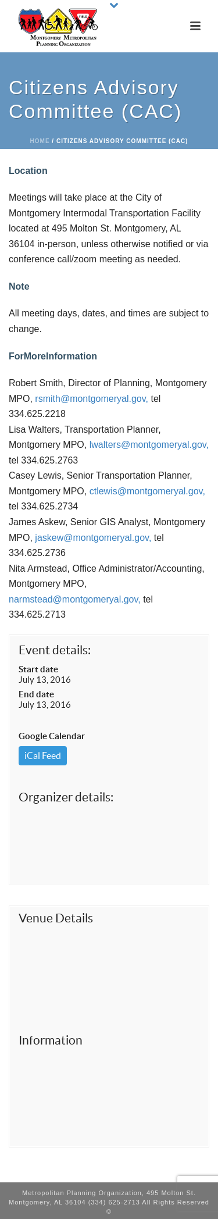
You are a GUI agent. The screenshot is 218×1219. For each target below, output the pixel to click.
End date (36, 694)
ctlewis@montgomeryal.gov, (147, 491)
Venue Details (56, 918)
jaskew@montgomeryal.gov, (93, 538)
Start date (38, 669)
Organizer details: (66, 797)
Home (40, 141)
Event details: (55, 650)
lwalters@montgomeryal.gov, (149, 445)
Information (51, 1040)
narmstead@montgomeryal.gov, (75, 599)
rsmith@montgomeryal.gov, (91, 399)
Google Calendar (52, 736)
